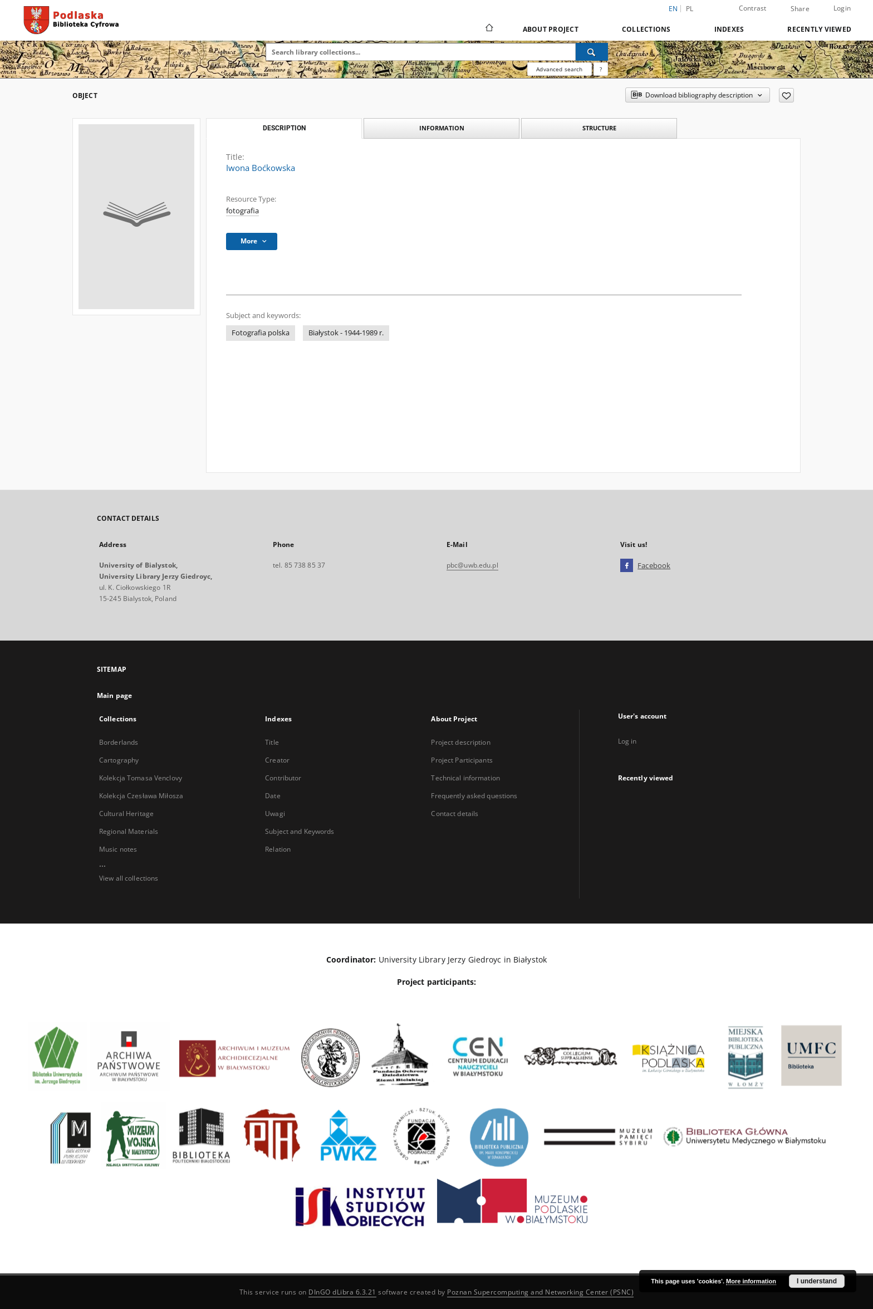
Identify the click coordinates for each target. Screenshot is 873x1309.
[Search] (592, 52)
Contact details (454, 813)
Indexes (729, 29)
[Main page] (488, 29)
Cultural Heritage (126, 813)
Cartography (119, 760)
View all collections (128, 878)
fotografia (242, 211)
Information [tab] (441, 128)
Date (272, 795)
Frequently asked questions (474, 795)
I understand (817, 1281)
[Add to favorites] (786, 95)
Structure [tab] (599, 128)
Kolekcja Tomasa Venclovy (140, 778)
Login (842, 8)
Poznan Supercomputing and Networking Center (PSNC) (540, 1292)
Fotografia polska (261, 333)
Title (272, 742)
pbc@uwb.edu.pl (472, 565)
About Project (550, 29)
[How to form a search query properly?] (601, 69)
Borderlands (118, 742)
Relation (278, 849)
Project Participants (461, 760)
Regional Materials (128, 831)
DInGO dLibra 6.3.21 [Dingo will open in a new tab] (342, 1292)
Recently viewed (819, 29)
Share (800, 8)
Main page (114, 695)
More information (751, 1281)
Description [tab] (284, 128)
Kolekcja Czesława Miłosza (141, 795)
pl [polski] (690, 8)
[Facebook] (626, 566)
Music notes (118, 849)
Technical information (465, 778)
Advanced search (559, 69)
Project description (460, 742)
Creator (277, 760)
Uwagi (275, 813)
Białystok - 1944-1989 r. (346, 333)
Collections (646, 29)
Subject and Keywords (299, 831)
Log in (627, 741)
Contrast (753, 8)
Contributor (283, 778)
